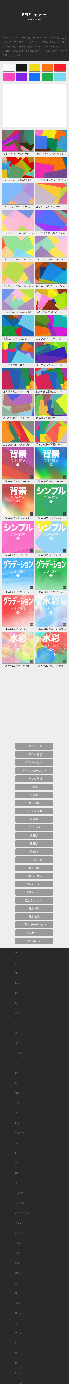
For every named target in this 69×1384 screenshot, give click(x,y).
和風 (17, 973)
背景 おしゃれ (34, 884)
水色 (17, 1373)
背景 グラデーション (34, 924)
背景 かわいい (34, 892)
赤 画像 (34, 819)
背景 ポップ (34, 941)
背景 (17, 1253)
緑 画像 (34, 851)
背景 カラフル (34, 932)
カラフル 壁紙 (34, 778)
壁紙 (17, 1263)
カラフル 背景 (34, 754)
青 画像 (34, 843)
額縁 (17, 1173)
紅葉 (17, 1013)
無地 (17, 1273)
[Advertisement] (34, 108)
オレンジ (19, 1313)
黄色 (17, 1303)
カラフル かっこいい (34, 770)
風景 (17, 983)
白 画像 (34, 786)
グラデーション (23, 1223)
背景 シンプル (34, 876)
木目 (17, 1073)
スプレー (19, 1233)
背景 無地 (34, 916)
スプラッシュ (22, 1213)
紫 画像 (34, 835)
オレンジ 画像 (34, 811)
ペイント (19, 1243)
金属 (17, 1103)
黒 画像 (34, 795)
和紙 (17, 1093)
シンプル (19, 1203)
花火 (17, 1043)
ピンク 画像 (34, 827)
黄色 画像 (34, 803)
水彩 (17, 1123)
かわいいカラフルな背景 (46, 37)
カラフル (19, 1193)
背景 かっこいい (34, 900)
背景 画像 (34, 868)
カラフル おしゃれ (34, 762)
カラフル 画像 (34, 746)
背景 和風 (34, 908)
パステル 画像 (34, 859)
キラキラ (19, 1133)
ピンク (18, 1333)
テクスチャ (20, 1053)
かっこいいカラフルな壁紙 (40, 42)
